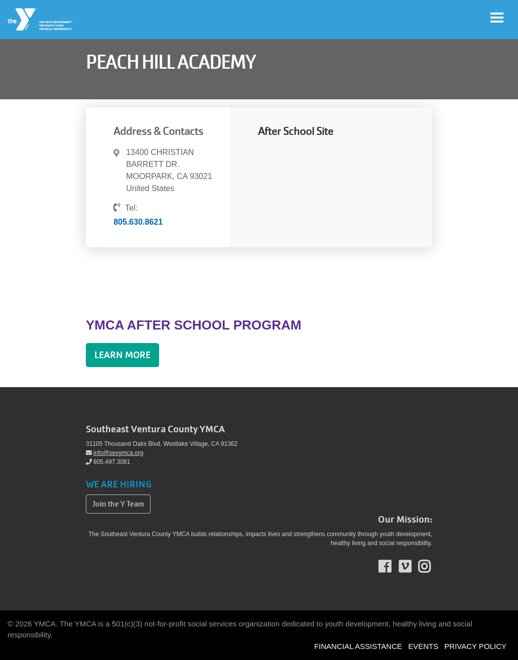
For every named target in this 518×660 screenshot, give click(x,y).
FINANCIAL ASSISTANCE (358, 646)
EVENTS (423, 646)
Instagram (431, 567)
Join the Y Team (118, 504)
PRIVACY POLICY (475, 646)
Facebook (392, 567)
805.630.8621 (138, 222)
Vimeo (412, 567)
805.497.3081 (108, 461)
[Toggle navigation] (496, 17)
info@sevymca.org (115, 452)
